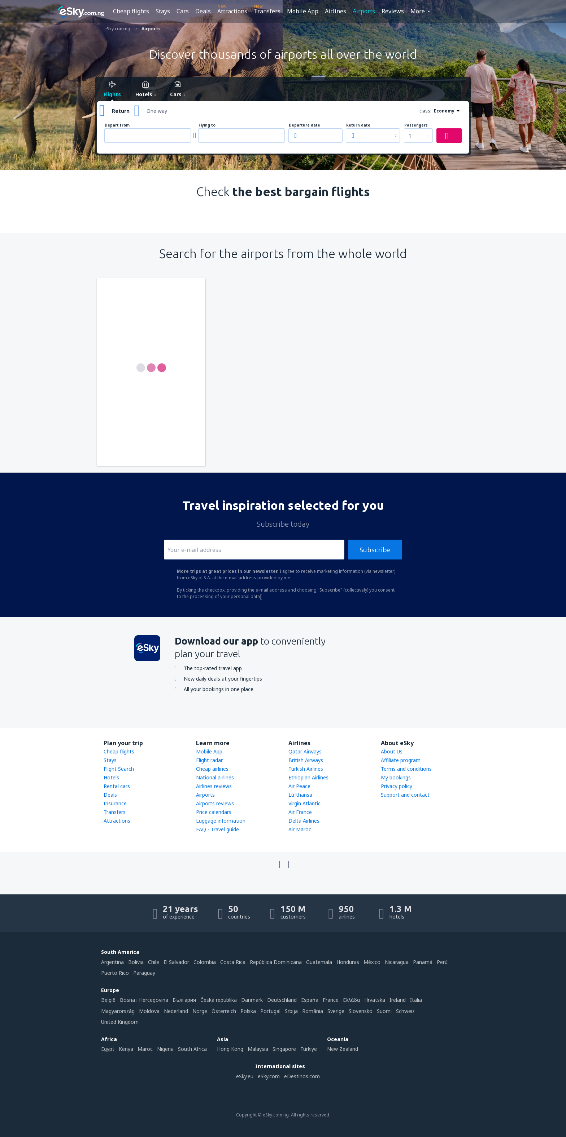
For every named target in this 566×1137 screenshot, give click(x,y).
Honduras (347, 962)
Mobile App (302, 11)
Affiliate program (401, 760)
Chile (153, 962)
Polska (248, 1011)
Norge (199, 1011)
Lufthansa (300, 794)
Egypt (107, 1048)
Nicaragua (397, 962)
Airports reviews (215, 803)
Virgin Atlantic (304, 803)
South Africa (192, 1048)
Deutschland (282, 999)
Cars (183, 11)
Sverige (335, 1011)
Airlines (335, 11)
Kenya (126, 1048)
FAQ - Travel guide (217, 829)
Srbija (291, 1011)
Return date (358, 125)
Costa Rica (232, 962)
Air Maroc (299, 829)
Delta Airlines (303, 820)
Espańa (309, 999)
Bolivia (136, 962)
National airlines (215, 777)
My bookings (396, 777)
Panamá (422, 962)
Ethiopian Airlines (308, 777)
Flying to (207, 125)
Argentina (112, 962)
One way (157, 110)
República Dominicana (276, 962)
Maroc (145, 1048)
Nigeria (165, 1048)
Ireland (397, 999)
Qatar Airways (305, 751)
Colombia (204, 962)
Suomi (384, 1011)
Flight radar (209, 760)
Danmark (252, 999)
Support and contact (405, 794)
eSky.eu (244, 1076)
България (184, 999)
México (371, 962)
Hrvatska (374, 999)
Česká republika (218, 999)
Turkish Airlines (305, 768)
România (312, 1011)
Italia (416, 999)
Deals (203, 11)
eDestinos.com (302, 1076)
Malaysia (258, 1048)
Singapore (284, 1048)
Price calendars (213, 812)
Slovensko (361, 1011)
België (108, 999)
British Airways (305, 760)
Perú (442, 962)
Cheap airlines (212, 768)
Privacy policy (396, 786)
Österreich (224, 1011)
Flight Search (119, 768)
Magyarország (118, 1011)
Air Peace (299, 786)
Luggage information (220, 820)
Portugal (270, 1011)
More (417, 11)
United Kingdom (120, 1021)
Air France (300, 812)
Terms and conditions (406, 768)
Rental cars (117, 786)
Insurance (115, 803)
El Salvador (176, 962)
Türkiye (308, 1048)
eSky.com (269, 1076)
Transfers (267, 11)
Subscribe (375, 549)
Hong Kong (230, 1048)
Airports (364, 11)
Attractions (232, 11)
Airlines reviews (214, 786)
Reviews (393, 11)
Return (121, 110)
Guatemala (319, 962)
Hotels (111, 777)
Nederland (176, 1011)
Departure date (304, 125)
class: (425, 111)
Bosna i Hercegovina (144, 999)
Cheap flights (131, 11)
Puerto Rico (115, 972)
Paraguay (144, 972)
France (331, 999)
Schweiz (405, 1011)
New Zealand (342, 1048)
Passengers (416, 125)
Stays (163, 11)
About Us (391, 751)
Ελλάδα (351, 999)
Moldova (149, 1011)
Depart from (117, 125)
